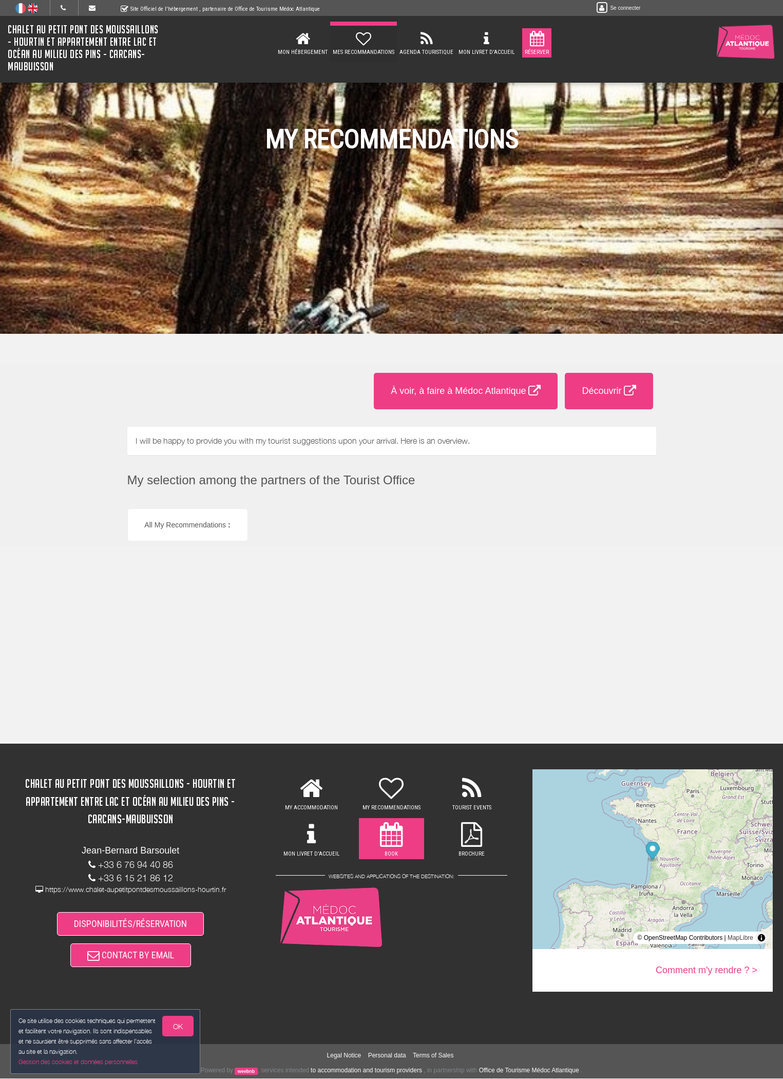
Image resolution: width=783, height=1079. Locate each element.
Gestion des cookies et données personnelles (78, 1062)
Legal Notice (344, 1056)
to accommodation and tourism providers (366, 1071)
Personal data (387, 1056)
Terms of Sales (433, 1056)
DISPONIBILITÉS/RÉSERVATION (130, 923)
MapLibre (740, 937)
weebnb (246, 1071)
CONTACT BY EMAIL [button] (130, 955)
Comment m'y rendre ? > (706, 970)
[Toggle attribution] (761, 938)
